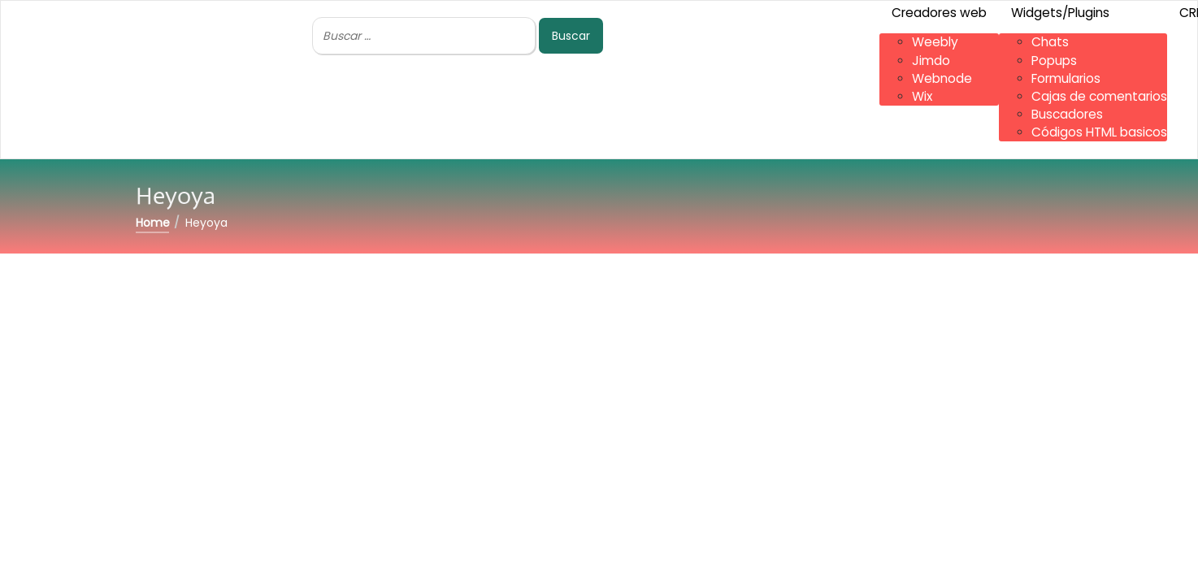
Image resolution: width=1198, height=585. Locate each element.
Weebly (935, 41)
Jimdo (931, 60)
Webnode (942, 78)
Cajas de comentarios (1099, 96)
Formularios (1065, 78)
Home (153, 222)
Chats (1050, 41)
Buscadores (1067, 114)
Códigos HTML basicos (1099, 132)
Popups (1054, 60)
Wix (922, 96)
